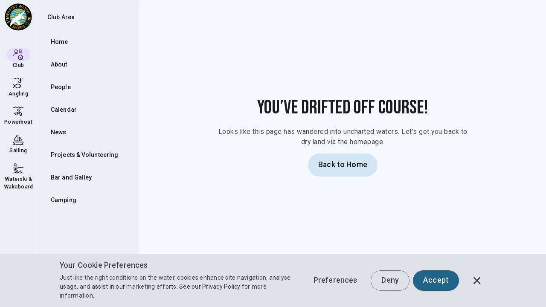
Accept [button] (436, 280)
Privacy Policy (221, 286)
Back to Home (342, 164)
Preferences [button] (335, 280)
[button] (477, 280)
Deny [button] (390, 280)
